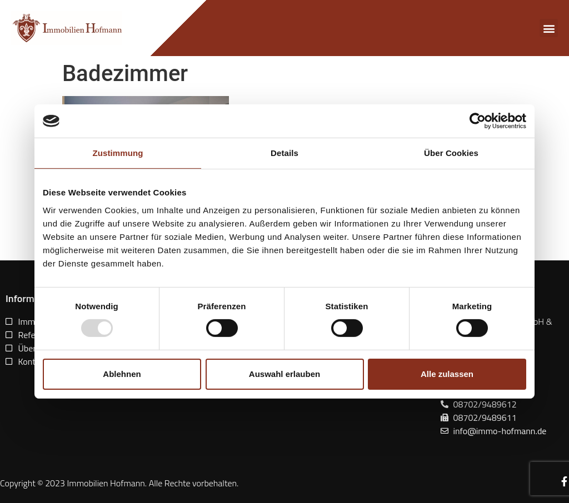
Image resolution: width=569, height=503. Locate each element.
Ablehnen (122, 374)
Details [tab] (284, 153)
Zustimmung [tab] (118, 153)
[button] (549, 28)
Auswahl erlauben (284, 374)
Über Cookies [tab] (451, 153)
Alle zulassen (447, 374)
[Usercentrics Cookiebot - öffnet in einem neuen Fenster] (477, 121)
